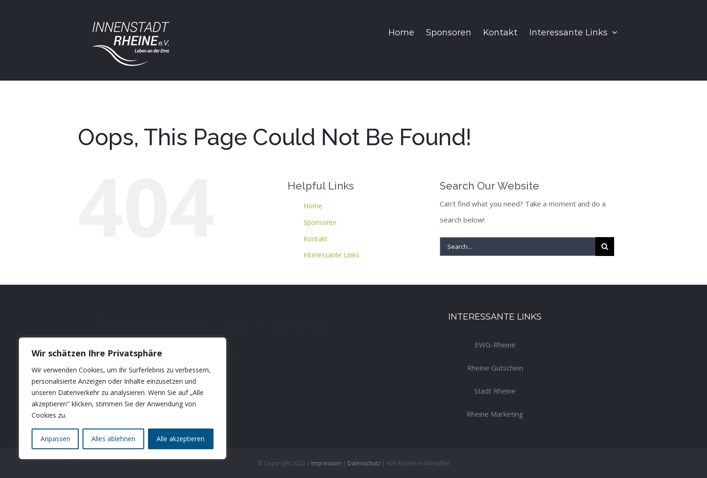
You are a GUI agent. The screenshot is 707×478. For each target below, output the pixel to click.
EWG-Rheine (495, 344)
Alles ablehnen (113, 438)
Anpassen (55, 438)
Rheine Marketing (495, 414)
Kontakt (316, 238)
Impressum (326, 463)
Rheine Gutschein (495, 367)
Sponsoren (320, 222)
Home (313, 205)
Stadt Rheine (495, 391)
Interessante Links (331, 254)
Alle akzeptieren (180, 438)
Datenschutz (363, 463)
